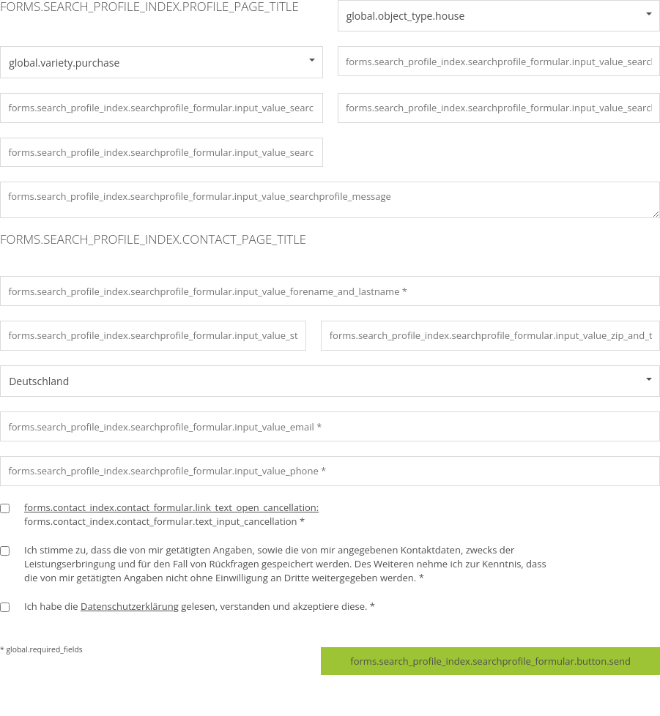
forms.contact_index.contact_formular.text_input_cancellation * (171, 514)
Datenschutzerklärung (130, 606)
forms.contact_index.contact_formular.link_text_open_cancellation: (171, 507)
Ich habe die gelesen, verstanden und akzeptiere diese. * (199, 606)
